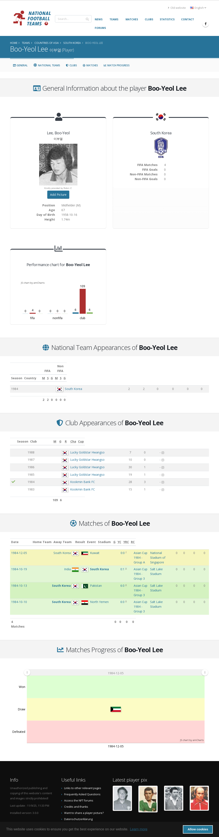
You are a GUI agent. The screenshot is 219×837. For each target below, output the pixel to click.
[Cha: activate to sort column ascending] (187, 436)
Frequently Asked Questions (82, 766)
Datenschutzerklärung (78, 791)
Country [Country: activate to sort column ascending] (56, 373)
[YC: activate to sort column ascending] (192, 537)
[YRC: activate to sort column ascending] (199, 537)
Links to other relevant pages (82, 760)
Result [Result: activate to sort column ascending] (99, 537)
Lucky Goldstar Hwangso (70, 448)
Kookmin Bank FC (65, 477)
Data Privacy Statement (78, 797)
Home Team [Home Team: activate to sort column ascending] (53, 537)
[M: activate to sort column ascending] (141, 373)
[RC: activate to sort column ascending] (206, 537)
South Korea (67, 384)
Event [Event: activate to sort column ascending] (110, 537)
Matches (90, 65)
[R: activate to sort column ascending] (169, 436)
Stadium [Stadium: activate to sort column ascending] (148, 537)
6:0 (98, 571)
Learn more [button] (138, 829)
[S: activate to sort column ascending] (152, 373)
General (20, 65)
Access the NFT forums (78, 772)
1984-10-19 (19, 560)
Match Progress (117, 65)
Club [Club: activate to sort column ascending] (47, 437)
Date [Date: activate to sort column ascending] (15, 537)
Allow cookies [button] (198, 829)
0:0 (98, 548)
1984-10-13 (19, 571)
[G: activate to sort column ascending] (162, 373)
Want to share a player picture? (84, 785)
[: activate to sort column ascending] (13, 436)
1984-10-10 (19, 583)
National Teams (46, 65)
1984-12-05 (19, 548)
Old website (177, 8)
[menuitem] (116, 644)
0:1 (98, 560)
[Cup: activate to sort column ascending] (201, 436)
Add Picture (58, 195)
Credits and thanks (76, 778)
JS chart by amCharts (32, 282)
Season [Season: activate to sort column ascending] (16, 373)
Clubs (71, 65)
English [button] (198, 8)
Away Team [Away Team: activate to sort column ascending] (74, 537)
